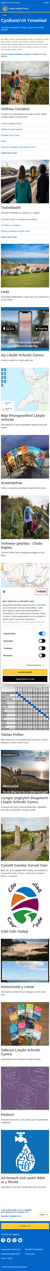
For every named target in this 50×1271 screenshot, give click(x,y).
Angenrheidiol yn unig (25, 679)
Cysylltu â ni (25, 1226)
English (46, 3)
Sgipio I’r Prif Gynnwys (10, 3)
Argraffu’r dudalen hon (11, 1216)
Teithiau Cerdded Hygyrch (11, 129)
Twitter (9, 1240)
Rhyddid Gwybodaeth (34, 1249)
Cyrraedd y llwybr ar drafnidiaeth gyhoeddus (19, 219)
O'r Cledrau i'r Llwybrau (10, 225)
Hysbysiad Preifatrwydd (10, 1249)
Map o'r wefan (7, 1258)
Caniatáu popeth (25, 672)
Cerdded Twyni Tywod (10, 135)
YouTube (20, 1240)
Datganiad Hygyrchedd (10, 1254)
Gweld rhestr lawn (9, 153)
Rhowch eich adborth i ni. (17, 1212)
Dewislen (46, 8)
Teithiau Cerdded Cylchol (11, 124)
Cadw (3, 141)
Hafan (4, 15)
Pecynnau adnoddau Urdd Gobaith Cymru (18, 147)
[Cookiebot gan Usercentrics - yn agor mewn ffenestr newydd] (41, 592)
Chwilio (40, 8)
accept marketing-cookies (18, 54)
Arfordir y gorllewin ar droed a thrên (15, 231)
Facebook (3, 1240)
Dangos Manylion (34, 665)
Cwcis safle (29, 1254)
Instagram (14, 1240)
